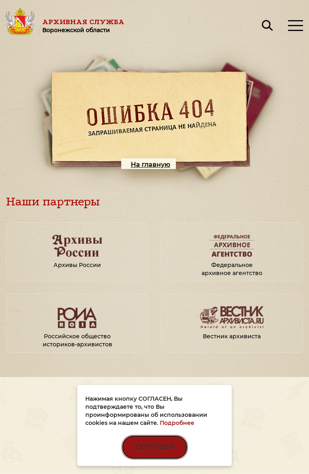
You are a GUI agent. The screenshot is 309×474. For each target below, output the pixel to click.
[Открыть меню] (295, 25)
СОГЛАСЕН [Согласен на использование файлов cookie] (155, 447)
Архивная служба (83, 25)
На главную (150, 164)
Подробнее (177, 422)
